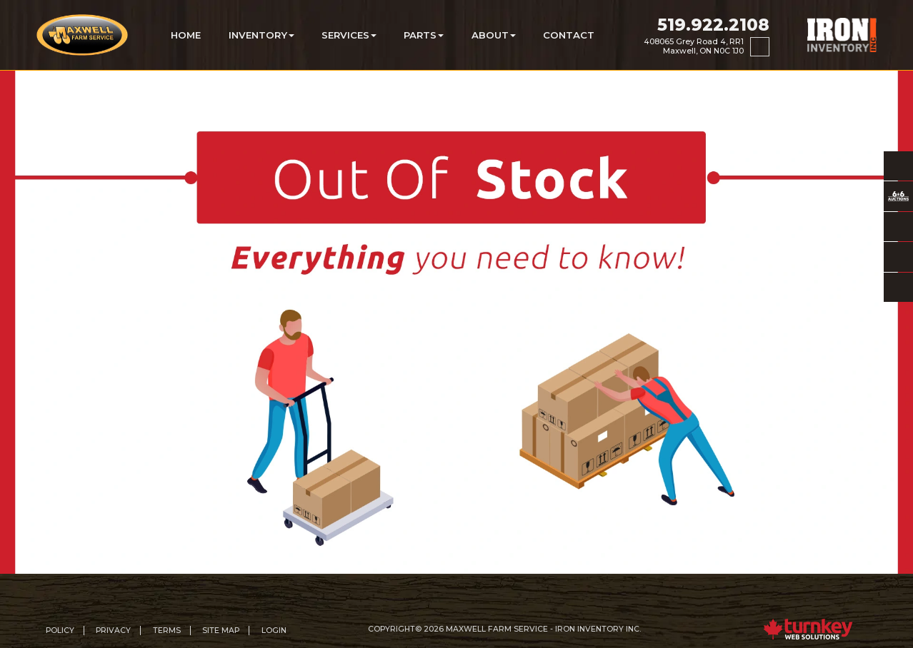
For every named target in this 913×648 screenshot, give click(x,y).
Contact (568, 35)
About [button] (494, 35)
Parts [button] (424, 35)
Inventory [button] (261, 35)
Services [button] (348, 35)
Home (186, 35)
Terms (167, 630)
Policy (60, 630)
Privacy (113, 630)
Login (273, 630)
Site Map (220, 630)
